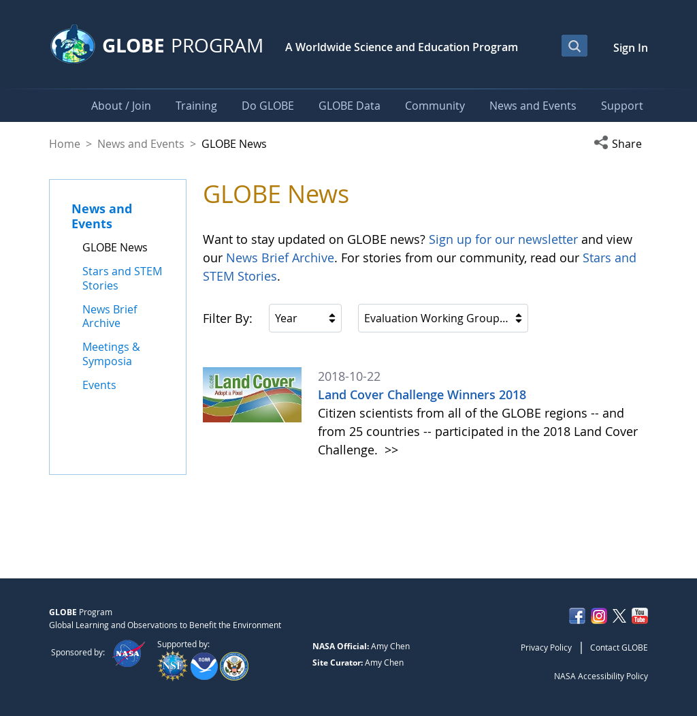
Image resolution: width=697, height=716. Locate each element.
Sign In (630, 47)
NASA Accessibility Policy (601, 675)
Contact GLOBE (619, 647)
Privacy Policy (546, 647)
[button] (621, 144)
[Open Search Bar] (574, 46)
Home (64, 143)
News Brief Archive (280, 257)
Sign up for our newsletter (503, 239)
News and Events (140, 143)
